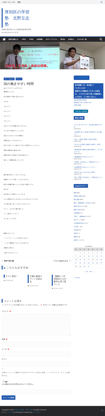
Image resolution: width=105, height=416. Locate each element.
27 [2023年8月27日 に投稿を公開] (101, 263)
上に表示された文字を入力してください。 (18, 384)
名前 (4, 339)
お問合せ (71, 39)
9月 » (91, 271)
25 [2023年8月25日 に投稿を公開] (93, 263)
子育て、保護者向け (9, 79)
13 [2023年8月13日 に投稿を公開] (101, 256)
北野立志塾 (19, 88)
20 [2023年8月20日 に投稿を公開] (101, 259)
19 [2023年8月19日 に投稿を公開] (97, 259)
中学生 (31, 39)
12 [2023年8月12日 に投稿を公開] (97, 256)
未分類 (76, 230)
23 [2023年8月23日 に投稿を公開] (84, 263)
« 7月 (86, 271)
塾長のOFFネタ (78, 206)
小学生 (24, 39)
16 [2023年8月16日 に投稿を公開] (84, 259)
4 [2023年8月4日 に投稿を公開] (92, 253)
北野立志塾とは (13, 39)
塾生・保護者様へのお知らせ (83, 203)
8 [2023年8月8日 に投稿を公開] (80, 256)
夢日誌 (62, 39)
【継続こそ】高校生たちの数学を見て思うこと (60, 280)
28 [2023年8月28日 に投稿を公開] (76, 266)
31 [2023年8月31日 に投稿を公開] (88, 266)
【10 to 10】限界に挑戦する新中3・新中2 (87, 144)
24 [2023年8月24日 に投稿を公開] (88, 263)
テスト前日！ (12, 276)
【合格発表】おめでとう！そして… (85, 167)
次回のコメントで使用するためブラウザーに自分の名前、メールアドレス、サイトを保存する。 (36, 374)
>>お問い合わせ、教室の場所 (81, 111)
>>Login (77, 277)
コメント (6, 311)
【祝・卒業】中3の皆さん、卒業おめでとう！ (88, 177)
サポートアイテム (51, 39)
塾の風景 (76, 199)
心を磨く (76, 226)
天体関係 (76, 213)
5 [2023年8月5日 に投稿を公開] (97, 253)
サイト (4, 359)
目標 (75, 233)
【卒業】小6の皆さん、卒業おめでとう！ (87, 162)
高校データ (77, 240)
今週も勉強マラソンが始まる (36, 279)
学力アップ (19, 79)
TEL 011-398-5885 (81, 78)
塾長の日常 (77, 210)
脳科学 (76, 237)
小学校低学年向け (79, 223)
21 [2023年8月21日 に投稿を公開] (76, 263)
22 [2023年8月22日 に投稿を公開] (80, 263)
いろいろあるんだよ (62, 261)
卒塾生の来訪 (78, 196)
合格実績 (39, 39)
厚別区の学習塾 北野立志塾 (17, 18)
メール (5, 349)
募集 (75, 193)
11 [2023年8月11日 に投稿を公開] (93, 256)
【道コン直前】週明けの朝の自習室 (85, 139)
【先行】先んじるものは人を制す (84, 172)
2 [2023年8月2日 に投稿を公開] (84, 253)
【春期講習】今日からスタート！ (84, 157)
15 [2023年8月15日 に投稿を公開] (80, 259)
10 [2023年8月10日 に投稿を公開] (88, 256)
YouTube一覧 (82, 39)
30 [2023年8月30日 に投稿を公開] (84, 266)
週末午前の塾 (8, 261)
